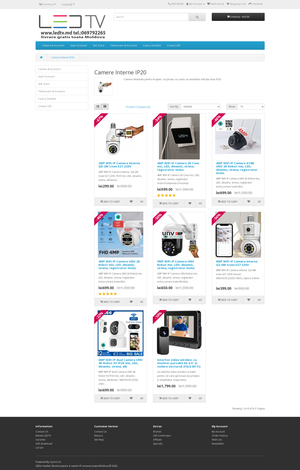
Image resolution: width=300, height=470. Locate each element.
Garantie (40, 439)
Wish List (217, 439)
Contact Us (100, 431)
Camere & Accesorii (53, 45)
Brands (157, 431)
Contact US (42, 431)
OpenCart (55, 462)
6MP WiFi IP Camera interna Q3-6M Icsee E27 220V (236, 263)
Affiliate (157, 439)
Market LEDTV (43, 435)
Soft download (44, 443)
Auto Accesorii (78, 45)
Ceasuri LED (173, 45)
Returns (98, 435)
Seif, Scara (98, 45)
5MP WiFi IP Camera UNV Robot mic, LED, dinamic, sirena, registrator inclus (176, 264)
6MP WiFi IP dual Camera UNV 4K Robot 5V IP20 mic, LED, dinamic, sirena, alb (120, 363)
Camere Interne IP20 (62, 57)
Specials (157, 443)
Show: (232, 106)
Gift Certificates (162, 435)
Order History (220, 435)
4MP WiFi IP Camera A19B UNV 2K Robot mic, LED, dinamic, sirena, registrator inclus (237, 168)
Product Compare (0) (138, 107)
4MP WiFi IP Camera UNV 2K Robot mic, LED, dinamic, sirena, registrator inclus (119, 264)
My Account (218, 431)
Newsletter (218, 443)
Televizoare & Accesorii (123, 45)
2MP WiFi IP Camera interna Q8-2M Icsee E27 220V (119, 164)
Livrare (39, 447)
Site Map (99, 439)
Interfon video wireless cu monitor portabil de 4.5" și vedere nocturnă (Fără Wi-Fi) (179, 363)
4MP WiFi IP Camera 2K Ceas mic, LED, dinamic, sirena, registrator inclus (178, 166)
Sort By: (174, 106)
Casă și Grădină (152, 45)
